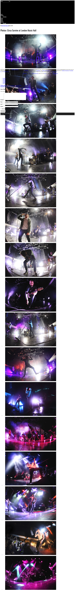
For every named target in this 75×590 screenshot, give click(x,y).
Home (2, 14)
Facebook (4, 78)
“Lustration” (38, 70)
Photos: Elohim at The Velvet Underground (9, 86)
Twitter (4, 79)
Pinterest (4, 80)
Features (2, 15)
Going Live (7, 25)
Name (1, 103)
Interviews (4, 16)
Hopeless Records (35, 73)
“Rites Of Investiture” (46, 70)
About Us (2, 22)
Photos (2, 18)
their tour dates (55, 73)
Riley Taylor (55, 71)
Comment (2, 101)
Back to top (2, 116)
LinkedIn (4, 82)
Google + (4, 81)
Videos (2, 20)
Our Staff (4, 23)
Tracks (2, 19)
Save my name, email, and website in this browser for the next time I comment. (14, 110)
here (45, 73)
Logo (4, 11)
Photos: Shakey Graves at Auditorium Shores (10, 85)
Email (4, 83)
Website (1, 107)
